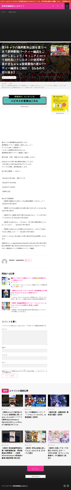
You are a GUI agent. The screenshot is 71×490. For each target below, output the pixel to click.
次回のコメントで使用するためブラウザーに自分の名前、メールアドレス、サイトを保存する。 (24, 371)
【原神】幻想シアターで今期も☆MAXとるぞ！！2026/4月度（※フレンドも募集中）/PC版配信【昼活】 (58, 453)
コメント (4, 329)
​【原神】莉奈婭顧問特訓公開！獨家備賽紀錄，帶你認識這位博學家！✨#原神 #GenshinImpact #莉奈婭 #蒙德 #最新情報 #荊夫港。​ (12, 453)
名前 (4, 347)
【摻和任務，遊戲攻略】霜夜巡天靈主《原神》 (58, 413)
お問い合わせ (12, 12)
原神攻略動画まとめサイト (20, 486)
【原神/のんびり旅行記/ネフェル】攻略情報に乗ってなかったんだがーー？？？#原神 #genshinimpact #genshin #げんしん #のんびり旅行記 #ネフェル (12, 418)
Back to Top (35, 469)
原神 (13, 77)
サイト (4, 362)
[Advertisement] (35, 29)
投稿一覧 (27, 260)
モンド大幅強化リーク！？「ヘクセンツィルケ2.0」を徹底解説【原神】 (35, 414)
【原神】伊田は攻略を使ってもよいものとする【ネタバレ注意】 (35, 450)
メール (4, 355)
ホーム (4, 12)
